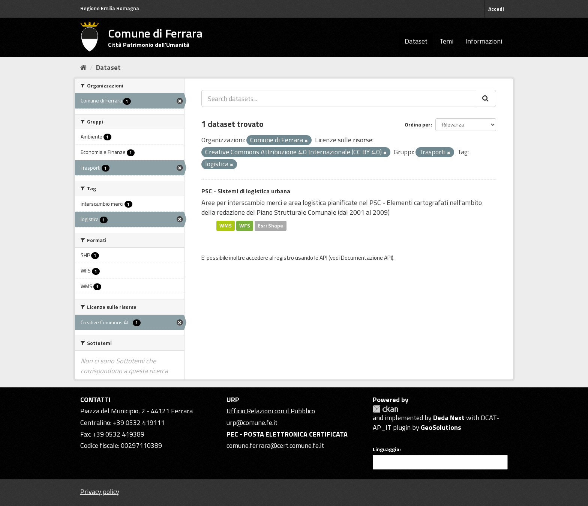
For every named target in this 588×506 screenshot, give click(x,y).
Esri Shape (270, 225)
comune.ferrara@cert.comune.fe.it (275, 445)
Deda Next (449, 418)
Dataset (416, 41)
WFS (244, 225)
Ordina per (417, 124)
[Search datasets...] (338, 98)
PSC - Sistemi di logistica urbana (245, 191)
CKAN (385, 409)
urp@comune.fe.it (252, 422)
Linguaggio (386, 449)
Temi (446, 41)
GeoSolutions (441, 427)
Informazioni (483, 41)
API (323, 257)
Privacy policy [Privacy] (99, 491)
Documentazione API (366, 257)
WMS (225, 225)
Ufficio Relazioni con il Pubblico (270, 411)
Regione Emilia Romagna (109, 8)
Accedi (496, 9)
